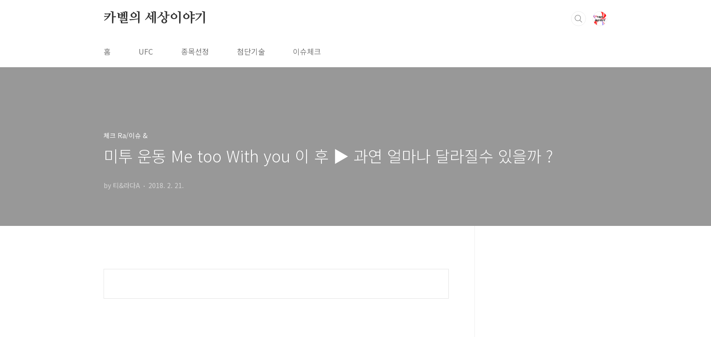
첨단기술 (251, 51)
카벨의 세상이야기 (155, 18)
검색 (579, 19)
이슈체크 (307, 51)
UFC (146, 51)
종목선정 (195, 51)
